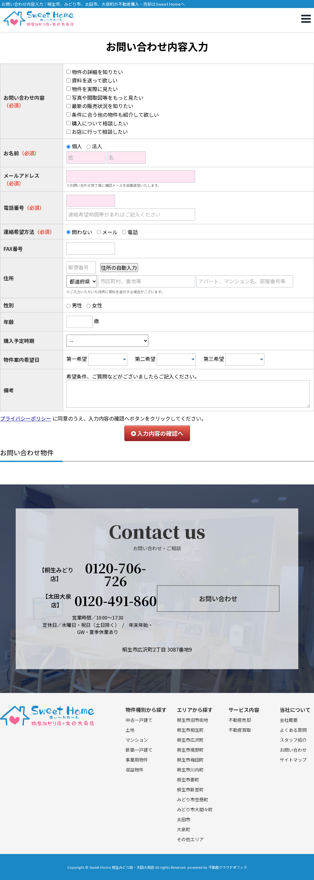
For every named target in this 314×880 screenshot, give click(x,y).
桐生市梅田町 (190, 759)
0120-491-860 (115, 600)
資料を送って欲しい (95, 80)
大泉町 (183, 829)
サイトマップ (293, 759)
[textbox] (109, 359)
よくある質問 (293, 730)
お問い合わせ (218, 598)
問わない (82, 232)
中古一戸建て (139, 720)
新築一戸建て (139, 750)
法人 (97, 146)
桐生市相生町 (190, 730)
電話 (133, 232)
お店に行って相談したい (100, 131)
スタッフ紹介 (293, 740)
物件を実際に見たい (95, 89)
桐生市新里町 (190, 789)
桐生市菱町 (188, 779)
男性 (77, 305)
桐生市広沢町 (190, 740)
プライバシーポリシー (25, 418)
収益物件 (135, 769)
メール (110, 232)
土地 (130, 730)
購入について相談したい (100, 123)
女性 (97, 305)
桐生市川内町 (190, 769)
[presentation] (124, 359)
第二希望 (145, 359)
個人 (77, 146)
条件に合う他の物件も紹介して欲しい (115, 114)
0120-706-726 (115, 574)
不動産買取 (239, 730)
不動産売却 (239, 720)
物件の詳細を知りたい (97, 72)
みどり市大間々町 (195, 809)
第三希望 (213, 359)
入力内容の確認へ (157, 433)
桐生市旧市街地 (192, 720)
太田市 (183, 819)
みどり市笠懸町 (192, 799)
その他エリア (190, 839)
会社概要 (289, 720)
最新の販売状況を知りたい (102, 106)
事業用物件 (137, 759)
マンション (137, 740)
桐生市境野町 (190, 750)
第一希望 (76, 359)
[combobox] (107, 360)
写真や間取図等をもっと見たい (108, 97)
